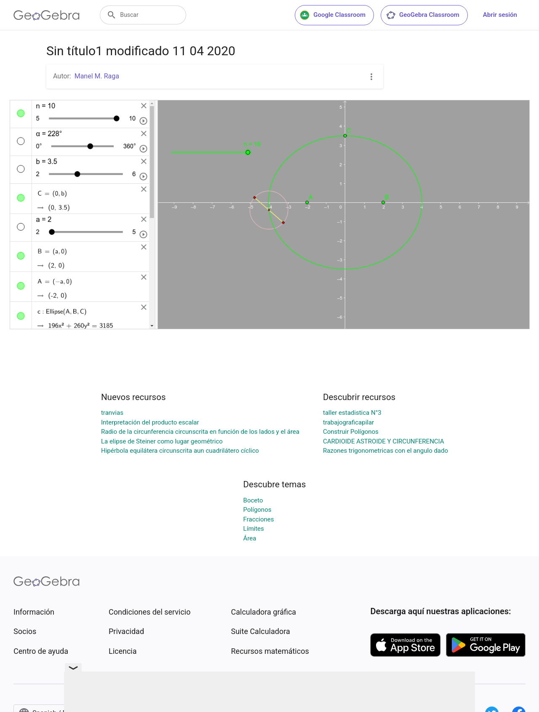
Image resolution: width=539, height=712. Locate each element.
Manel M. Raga (97, 76)
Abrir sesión (500, 15)
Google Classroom (333, 15)
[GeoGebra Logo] (46, 15)
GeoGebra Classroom (422, 15)
